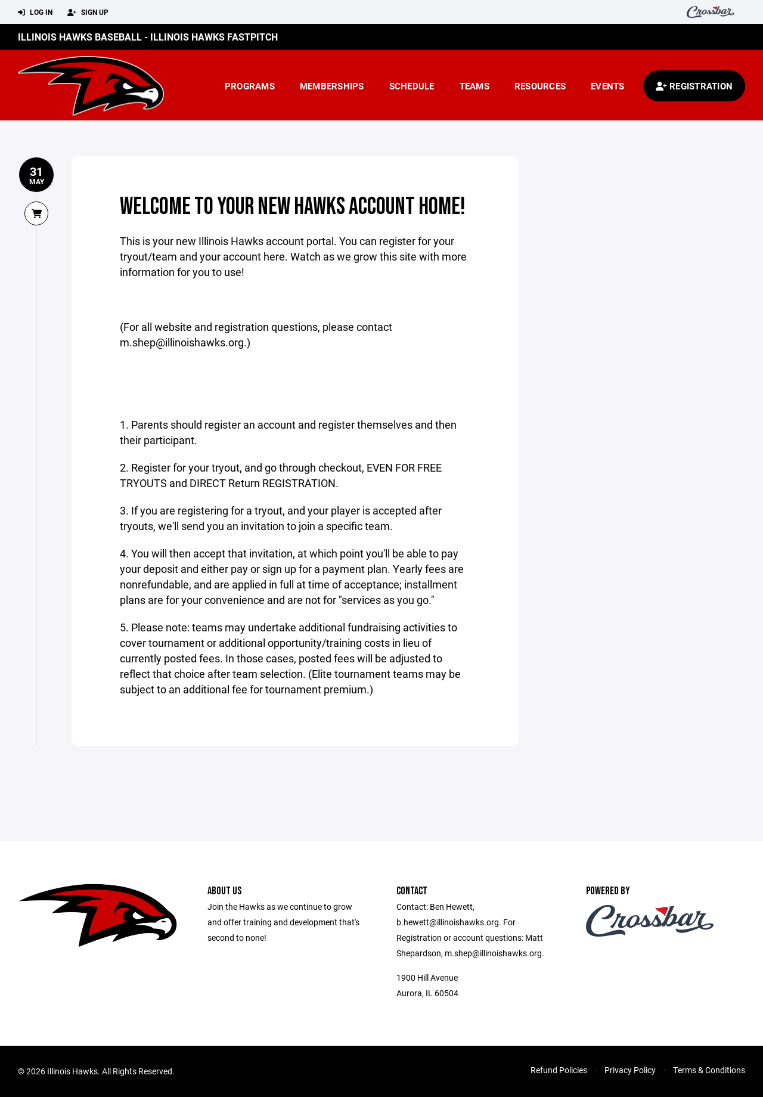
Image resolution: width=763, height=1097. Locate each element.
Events (608, 86)
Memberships (332, 86)
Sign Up (87, 12)
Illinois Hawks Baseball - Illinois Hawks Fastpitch (148, 36)
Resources (540, 86)
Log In (35, 12)
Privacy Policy (630, 1070)
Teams (474, 86)
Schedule (412, 86)
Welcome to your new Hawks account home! (293, 207)
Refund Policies (559, 1070)
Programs (250, 86)
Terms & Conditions (709, 1070)
